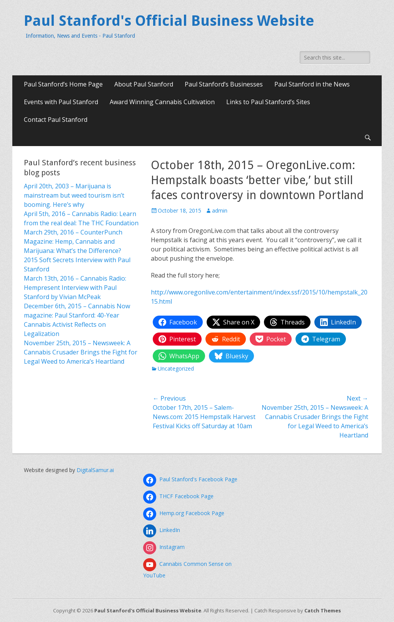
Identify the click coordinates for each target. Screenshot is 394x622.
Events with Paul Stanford (61, 102)
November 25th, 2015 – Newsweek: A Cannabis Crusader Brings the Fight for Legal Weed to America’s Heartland (80, 352)
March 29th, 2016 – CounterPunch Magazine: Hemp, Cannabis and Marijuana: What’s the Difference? (73, 241)
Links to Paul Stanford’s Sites (268, 102)
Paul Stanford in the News (312, 84)
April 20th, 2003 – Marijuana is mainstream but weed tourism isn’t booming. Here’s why (74, 195)
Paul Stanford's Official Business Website (169, 20)
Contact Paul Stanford (55, 119)
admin (219, 210)
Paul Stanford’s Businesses (224, 84)
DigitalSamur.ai (95, 470)
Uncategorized (176, 368)
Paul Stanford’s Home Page (63, 84)
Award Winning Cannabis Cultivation (162, 102)
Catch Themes (322, 610)
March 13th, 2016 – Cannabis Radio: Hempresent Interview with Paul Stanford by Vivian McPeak (75, 287)
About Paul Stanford (143, 84)
